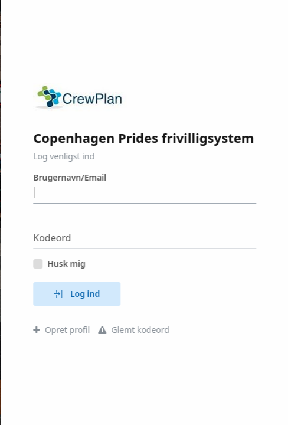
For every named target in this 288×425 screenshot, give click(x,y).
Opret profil (62, 329)
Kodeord (53, 237)
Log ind (78, 293)
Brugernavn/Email (70, 177)
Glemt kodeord (135, 329)
